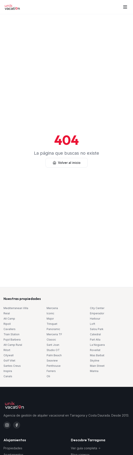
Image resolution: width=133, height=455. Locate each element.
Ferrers (51, 371)
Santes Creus (12, 365)
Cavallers (10, 329)
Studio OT (53, 350)
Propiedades (13, 448)
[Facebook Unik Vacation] (16, 425)
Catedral (95, 334)
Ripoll (7, 323)
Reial (7, 313)
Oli (48, 376)
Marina (94, 371)
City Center (97, 308)
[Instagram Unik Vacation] (7, 425)
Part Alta (95, 339)
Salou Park (96, 329)
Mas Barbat (97, 355)
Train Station (11, 334)
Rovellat (95, 350)
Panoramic (53, 329)
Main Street (97, 365)
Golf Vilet (9, 360)
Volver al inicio (66, 162)
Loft (92, 323)
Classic (51, 339)
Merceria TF (54, 334)
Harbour (95, 318)
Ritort (7, 350)
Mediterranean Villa (16, 308)
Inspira (8, 371)
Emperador (97, 313)
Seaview (52, 360)
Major (50, 318)
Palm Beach (54, 355)
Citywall (9, 355)
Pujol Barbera (12, 339)
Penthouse (54, 365)
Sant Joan (53, 344)
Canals (8, 376)
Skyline (94, 360)
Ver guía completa (86, 448)
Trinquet (52, 323)
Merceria (52, 308)
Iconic (50, 313)
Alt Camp (9, 318)
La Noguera (97, 344)
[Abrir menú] (125, 7)
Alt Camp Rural (13, 344)
